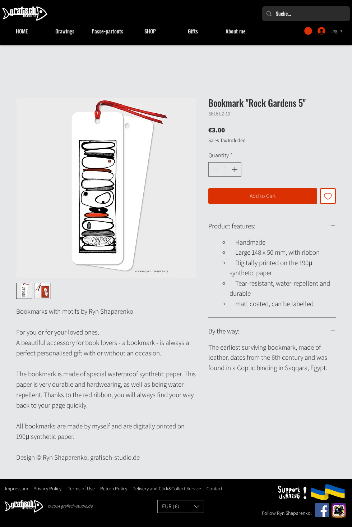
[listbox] (180, 506)
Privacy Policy (47, 488)
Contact (214, 488)
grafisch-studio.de (77, 506)
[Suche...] (305, 13)
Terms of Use (81, 488)
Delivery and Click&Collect (159, 488)
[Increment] (235, 169)
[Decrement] (214, 169)
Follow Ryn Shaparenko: (287, 513)
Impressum (16, 488)
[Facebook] (322, 510)
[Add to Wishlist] (328, 196)
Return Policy (113, 488)
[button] (308, 31)
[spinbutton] (224, 169)
